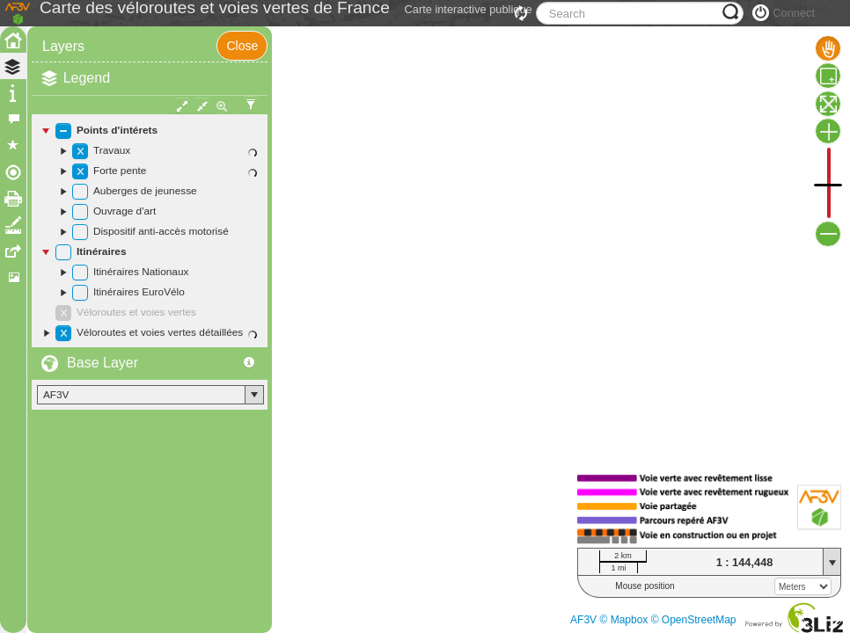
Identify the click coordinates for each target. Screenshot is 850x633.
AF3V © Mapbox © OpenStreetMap (653, 620)
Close (242, 85)
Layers (63, 85)
